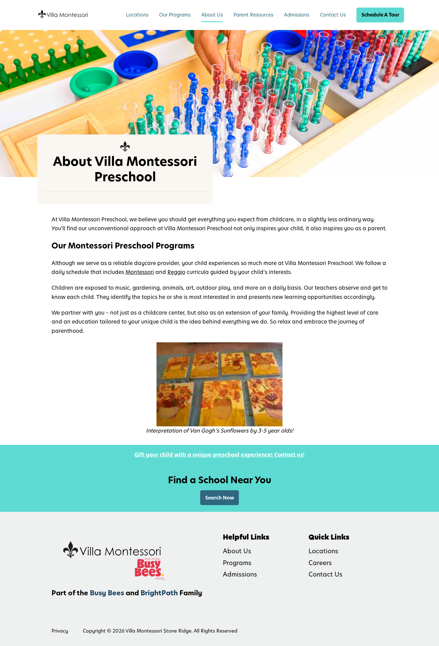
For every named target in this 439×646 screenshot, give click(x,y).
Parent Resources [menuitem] (253, 14)
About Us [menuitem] (212, 14)
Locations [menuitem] (137, 14)
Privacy (60, 631)
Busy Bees (107, 593)
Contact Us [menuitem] (333, 14)
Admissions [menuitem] (296, 14)
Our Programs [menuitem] (175, 14)
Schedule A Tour (380, 14)
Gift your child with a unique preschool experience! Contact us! (219, 455)
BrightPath (159, 593)
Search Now (219, 497)
